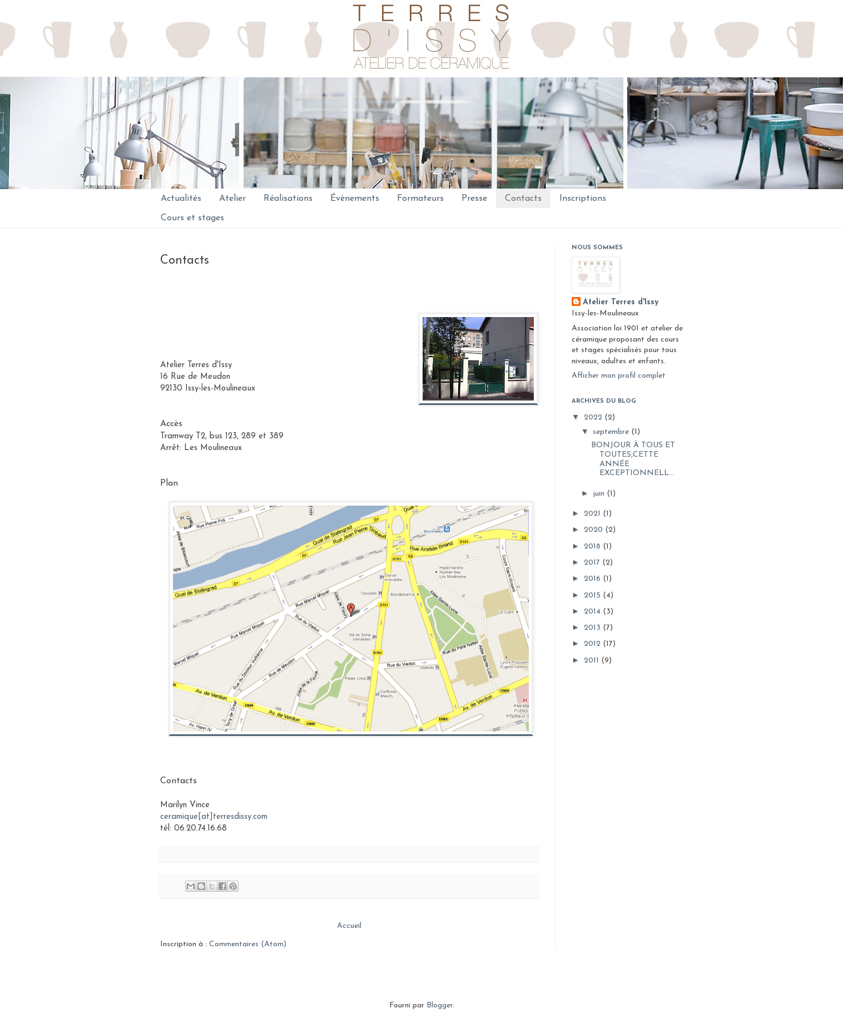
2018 (593, 546)
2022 (594, 417)
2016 (593, 579)
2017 (593, 563)
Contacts (523, 198)
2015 (593, 595)
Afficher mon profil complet (619, 376)
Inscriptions (582, 198)
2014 (593, 611)
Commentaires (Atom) (247, 944)
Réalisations (288, 198)
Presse (474, 198)
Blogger (440, 1005)
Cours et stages (192, 218)
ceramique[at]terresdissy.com (213, 817)
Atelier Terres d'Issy (620, 302)
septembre (612, 432)
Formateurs (420, 198)
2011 (592, 660)
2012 (593, 644)
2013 (593, 628)
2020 (594, 530)
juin (600, 494)
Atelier (232, 198)
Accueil (349, 926)
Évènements (354, 198)
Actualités (181, 198)
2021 (593, 514)
